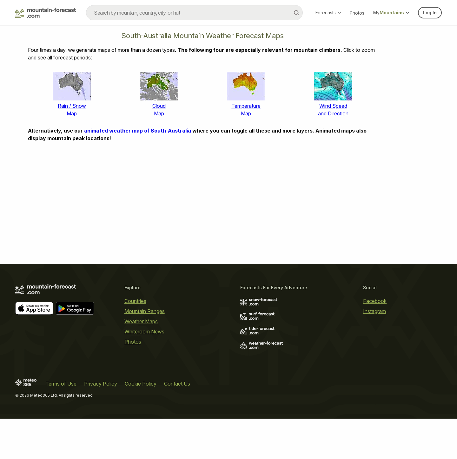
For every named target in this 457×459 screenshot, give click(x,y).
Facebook (375, 301)
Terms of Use (60, 383)
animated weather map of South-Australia (137, 130)
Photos (357, 13)
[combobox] (194, 12)
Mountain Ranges (144, 311)
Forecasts (328, 12)
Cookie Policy (140, 383)
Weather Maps (141, 321)
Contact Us (177, 383)
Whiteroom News (144, 331)
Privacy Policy (100, 383)
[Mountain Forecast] (45, 13)
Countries (135, 301)
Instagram (374, 311)
